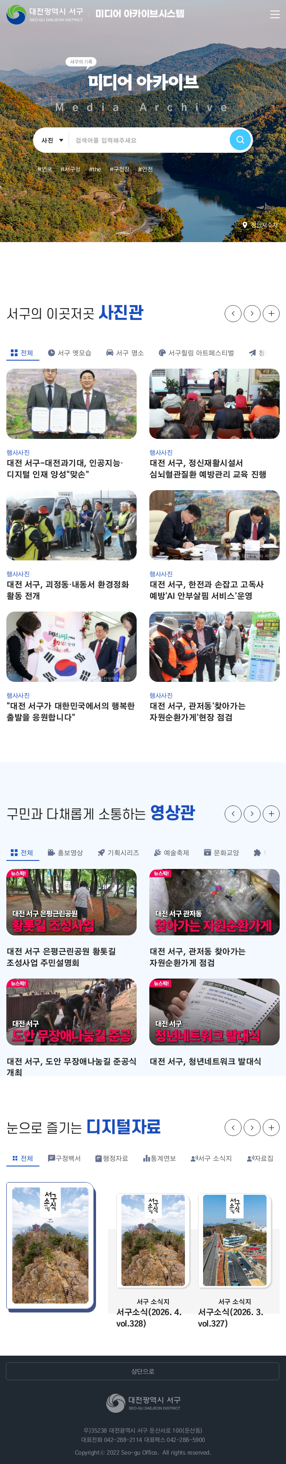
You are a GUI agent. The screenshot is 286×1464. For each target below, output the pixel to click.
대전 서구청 (50, 14)
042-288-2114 (123, 1439)
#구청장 (119, 169)
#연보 (44, 169)
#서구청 (70, 169)
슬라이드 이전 (233, 313)
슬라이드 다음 (252, 313)
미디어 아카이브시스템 (139, 14)
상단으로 (142, 1371)
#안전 (145, 169)
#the (95, 169)
